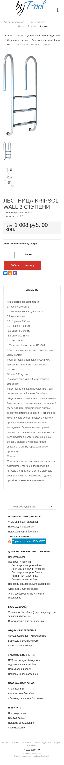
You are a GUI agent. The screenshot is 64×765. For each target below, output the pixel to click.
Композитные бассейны (21, 693)
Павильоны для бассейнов (23, 674)
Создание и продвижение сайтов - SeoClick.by (32, 756)
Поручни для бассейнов (25, 579)
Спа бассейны (16, 688)
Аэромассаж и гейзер (20, 645)
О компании (26, 742)
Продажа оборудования (21, 722)
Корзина (44, 26)
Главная (6, 742)
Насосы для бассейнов (21, 526)
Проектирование (17, 713)
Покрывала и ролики (19, 669)
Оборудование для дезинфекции (26, 621)
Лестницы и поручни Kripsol (27, 565)
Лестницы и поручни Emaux (27, 572)
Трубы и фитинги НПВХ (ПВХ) (29, 541)
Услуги (57, 742)
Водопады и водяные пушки (23, 640)
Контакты (31, 745)
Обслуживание (16, 718)
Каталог (15, 742)
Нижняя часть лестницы (25, 575)
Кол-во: (29, 254)
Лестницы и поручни (19, 561)
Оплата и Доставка (27, 26)
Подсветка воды (17, 557)
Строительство (16, 727)
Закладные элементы (20, 536)
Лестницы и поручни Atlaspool (28, 568)
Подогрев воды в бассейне (23, 531)
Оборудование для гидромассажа (27, 635)
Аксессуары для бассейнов (23, 588)
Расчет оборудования (13, 22)
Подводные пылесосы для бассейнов (29, 583)
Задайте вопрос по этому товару (20, 244)
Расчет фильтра (37, 22)
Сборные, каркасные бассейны (25, 698)
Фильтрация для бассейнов (23, 521)
